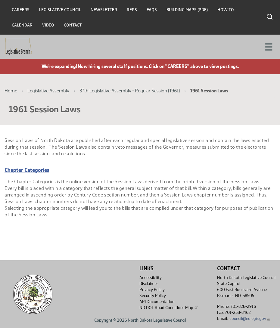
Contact (73, 25)
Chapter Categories (27, 170)
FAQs (152, 9)
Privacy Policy (152, 289)
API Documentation (156, 301)
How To (225, 9)
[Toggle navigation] (268, 46)
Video (48, 25)
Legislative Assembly (48, 91)
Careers (21, 9)
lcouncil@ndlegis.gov (249, 318)
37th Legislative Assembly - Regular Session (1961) (129, 91)
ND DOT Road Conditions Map (168, 307)
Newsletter (104, 9)
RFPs (132, 9)
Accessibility (150, 277)
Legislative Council (60, 9)
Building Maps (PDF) (187, 9)
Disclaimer (148, 283)
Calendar (22, 25)
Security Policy (152, 295)
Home (11, 91)
